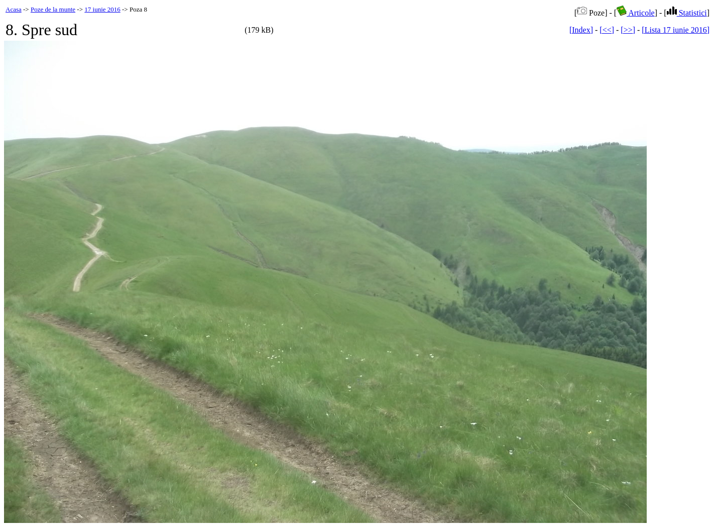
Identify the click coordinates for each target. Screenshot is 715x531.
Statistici (687, 13)
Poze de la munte (53, 9)
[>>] (628, 30)
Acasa (14, 9)
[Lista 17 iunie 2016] (675, 30)
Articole (636, 13)
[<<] (607, 30)
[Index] (581, 30)
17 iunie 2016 (102, 9)
